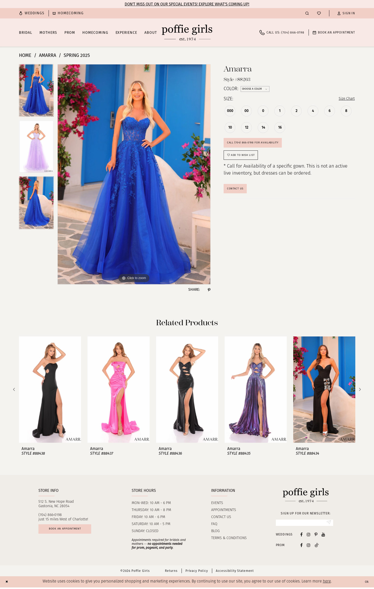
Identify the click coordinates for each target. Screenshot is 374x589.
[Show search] (307, 13)
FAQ (214, 524)
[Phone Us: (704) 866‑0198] (282, 32)
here (327, 583)
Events (217, 503)
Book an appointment (72, 531)
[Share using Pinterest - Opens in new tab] (209, 290)
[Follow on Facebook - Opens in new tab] (301, 546)
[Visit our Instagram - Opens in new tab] (308, 536)
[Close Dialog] (7, 583)
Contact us (221, 517)
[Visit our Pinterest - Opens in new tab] (316, 536)
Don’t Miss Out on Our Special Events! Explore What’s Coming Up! (187, 4)
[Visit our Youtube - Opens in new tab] (323, 536)
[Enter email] (304, 523)
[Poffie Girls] (187, 32)
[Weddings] (32, 13)
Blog (215, 531)
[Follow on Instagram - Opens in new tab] (308, 546)
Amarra (47, 55)
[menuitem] (32, 13)
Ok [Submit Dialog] (365, 583)
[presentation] (50, 389)
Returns (171, 572)
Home (25, 55)
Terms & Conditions (229, 538)
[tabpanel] (36, 92)
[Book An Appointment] (334, 32)
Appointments (223, 510)
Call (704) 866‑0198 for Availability (260, 145)
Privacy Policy (196, 572)
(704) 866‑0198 (50, 515)
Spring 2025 (77, 55)
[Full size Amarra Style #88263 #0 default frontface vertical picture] (134, 174)
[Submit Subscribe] (327, 523)
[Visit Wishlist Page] (319, 13)
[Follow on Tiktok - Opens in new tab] (316, 546)
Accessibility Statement (235, 572)
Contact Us (238, 197)
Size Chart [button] (344, 99)
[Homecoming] (68, 13)
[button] (346, 13)
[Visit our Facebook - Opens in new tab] (301, 536)
